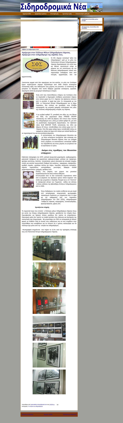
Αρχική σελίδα (27, 13)
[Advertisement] (49, 33)
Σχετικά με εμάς (67, 13)
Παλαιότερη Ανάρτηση (69, 414)
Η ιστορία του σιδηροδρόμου (35, 406)
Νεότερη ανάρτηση (27, 414)
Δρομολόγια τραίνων (41, 13)
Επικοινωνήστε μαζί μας (82, 13)
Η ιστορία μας (55, 13)
